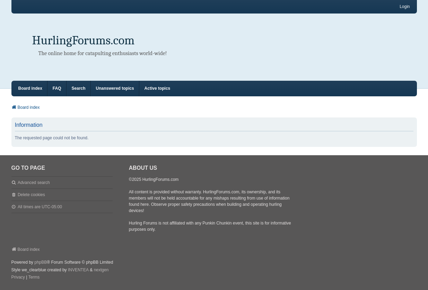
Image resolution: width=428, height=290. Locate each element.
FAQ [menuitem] (57, 88)
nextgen (101, 269)
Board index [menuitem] (30, 88)
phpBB (40, 262)
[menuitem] (18, 277)
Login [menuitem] (405, 6)
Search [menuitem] (79, 88)
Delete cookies (31, 194)
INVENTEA (78, 269)
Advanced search (34, 182)
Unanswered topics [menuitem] (115, 88)
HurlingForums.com (83, 40)
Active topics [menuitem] (158, 88)
